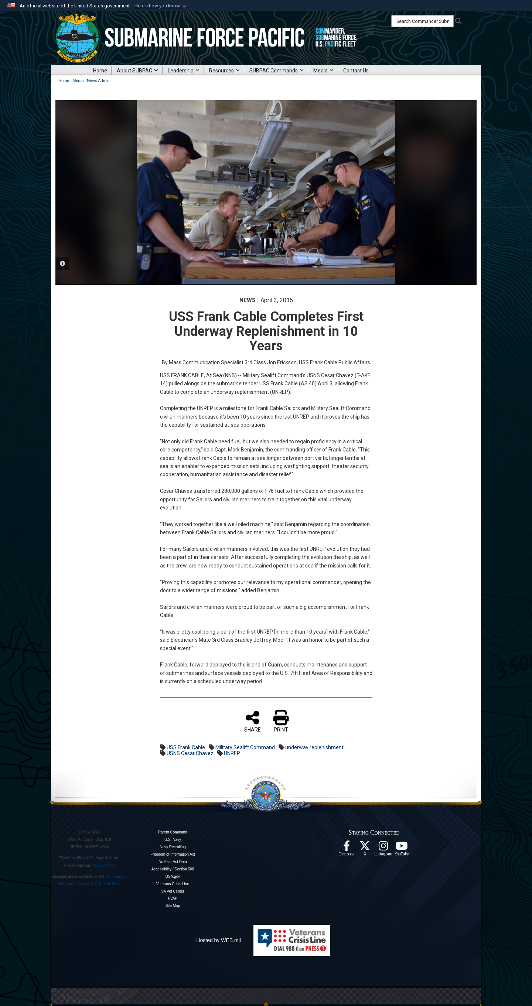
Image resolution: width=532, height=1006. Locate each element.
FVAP (172, 898)
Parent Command (172, 832)
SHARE (252, 721)
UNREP (232, 753)
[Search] (422, 21)
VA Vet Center (172, 891)
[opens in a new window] (383, 848)
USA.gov (173, 876)
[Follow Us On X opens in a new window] (365, 848)
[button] (161, 6)
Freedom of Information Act (172, 854)
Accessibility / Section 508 (172, 869)
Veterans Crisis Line (172, 884)
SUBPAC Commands (276, 71)
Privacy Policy (102, 865)
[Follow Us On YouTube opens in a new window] (402, 848)
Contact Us (356, 71)
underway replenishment (314, 747)
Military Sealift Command (245, 747)
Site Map (173, 906)
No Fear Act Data (172, 862)
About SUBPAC (137, 71)
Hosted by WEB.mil (218, 940)
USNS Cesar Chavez (190, 753)
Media (323, 71)
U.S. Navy (172, 840)
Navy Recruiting (173, 847)
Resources (224, 71)
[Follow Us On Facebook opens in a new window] (346, 848)
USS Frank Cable (186, 747)
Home (100, 71)
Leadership (184, 71)
